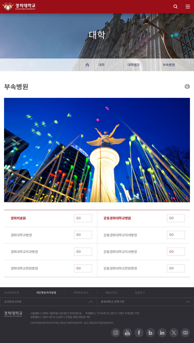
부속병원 (169, 65)
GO (83, 218)
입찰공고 (140, 292)
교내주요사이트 (13, 301)
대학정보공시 (80, 292)
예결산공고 (111, 292)
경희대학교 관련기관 (112, 301)
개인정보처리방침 (46, 292)
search (176, 7)
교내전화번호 (11, 292)
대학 (102, 65)
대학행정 (134, 65)
